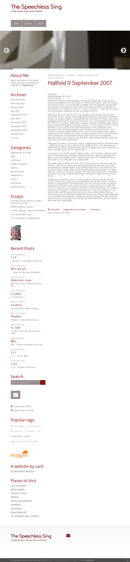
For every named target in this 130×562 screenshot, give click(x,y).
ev (12, 426)
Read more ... (29, 85)
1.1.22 (14, 364)
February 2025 (18, 99)
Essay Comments (19, 164)
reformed (32, 441)
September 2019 (19, 115)
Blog (13, 156)
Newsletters (17, 175)
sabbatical (16, 183)
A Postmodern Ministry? (23, 471)
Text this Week (18, 485)
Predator (16, 316)
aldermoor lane (18, 441)
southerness (33, 426)
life (38, 431)
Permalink (54, 209)
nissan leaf (16, 436)
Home (16, 23)
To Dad (15, 327)
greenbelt (20, 426)
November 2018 (18, 126)
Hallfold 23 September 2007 (88, 75)
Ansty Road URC (19, 512)
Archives (28, 23)
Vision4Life (16, 508)
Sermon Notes (18, 186)
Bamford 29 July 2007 (56, 75)
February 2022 (18, 103)
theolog (14, 496)
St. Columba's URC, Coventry (25, 515)
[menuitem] (16, 23)
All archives (15, 138)
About (40, 23)
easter (27, 436)
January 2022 (17, 107)
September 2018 (19, 130)
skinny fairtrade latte (21, 500)
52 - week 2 (29, 431)
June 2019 (15, 118)
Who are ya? (18, 269)
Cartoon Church (18, 493)
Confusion (16, 160)
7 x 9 (14, 257)
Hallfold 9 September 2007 (80, 82)
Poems (14, 179)
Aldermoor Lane (21, 280)
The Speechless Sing (36, 6)
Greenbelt (16, 504)
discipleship (17, 431)
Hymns (14, 167)
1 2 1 (13, 352)
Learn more (90, 560)
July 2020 (15, 111)
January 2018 (17, 134)
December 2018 (18, 122)
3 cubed (16, 293)
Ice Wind (16, 305)
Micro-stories (17, 171)
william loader (18, 489)
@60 (13, 341)
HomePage (70, 75)
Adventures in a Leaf (21, 152)
